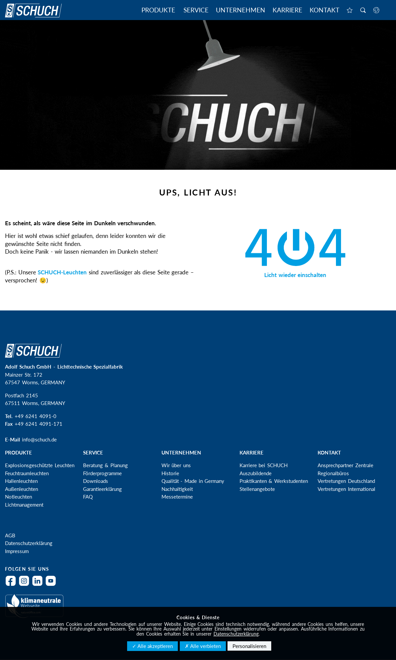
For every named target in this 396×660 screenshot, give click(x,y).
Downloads (95, 481)
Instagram (25, 585)
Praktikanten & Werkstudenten (274, 481)
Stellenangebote (257, 489)
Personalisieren (249, 646)
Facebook (12, 585)
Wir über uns (176, 465)
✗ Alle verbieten (203, 646)
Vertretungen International (346, 489)
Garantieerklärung (102, 489)
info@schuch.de (39, 439)
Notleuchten (18, 497)
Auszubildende (256, 473)
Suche (363, 10)
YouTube (52, 585)
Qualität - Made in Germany (193, 481)
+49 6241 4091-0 (35, 416)
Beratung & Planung (105, 465)
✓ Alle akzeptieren (152, 646)
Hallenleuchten (21, 481)
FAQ (88, 497)
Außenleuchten (21, 489)
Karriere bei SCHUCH (264, 465)
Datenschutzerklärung (28, 543)
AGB (10, 535)
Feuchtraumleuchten (27, 473)
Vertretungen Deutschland (346, 481)
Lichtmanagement (24, 505)
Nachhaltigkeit (177, 489)
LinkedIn (39, 585)
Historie (170, 473)
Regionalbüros (333, 473)
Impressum (17, 551)
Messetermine (177, 497)
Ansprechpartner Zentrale (345, 465)
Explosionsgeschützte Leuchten (39, 465)
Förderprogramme (102, 473)
